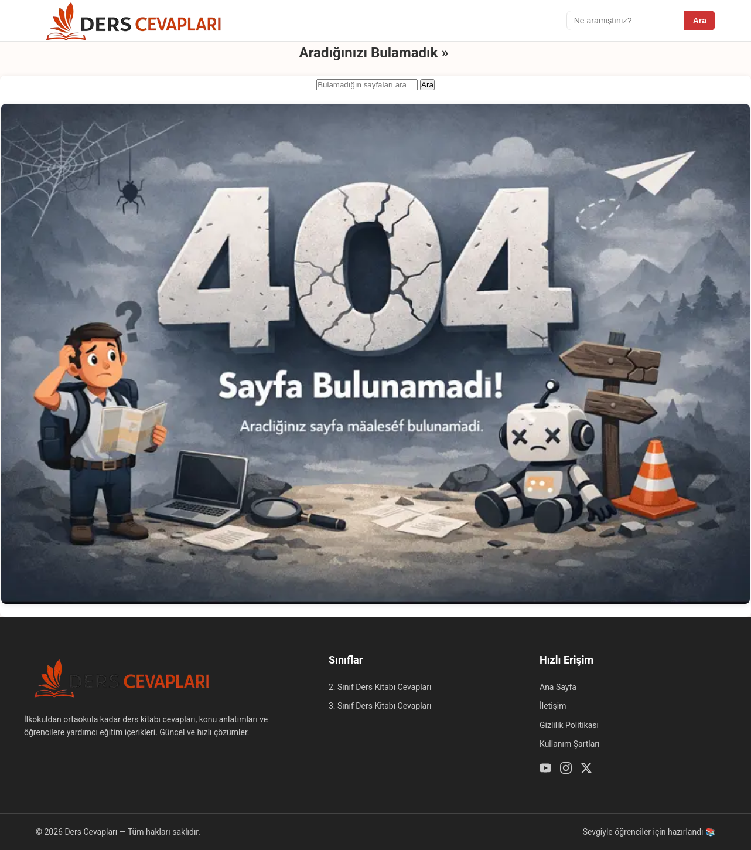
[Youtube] (545, 769)
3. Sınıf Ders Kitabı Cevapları (380, 705)
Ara (699, 20)
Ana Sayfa (558, 687)
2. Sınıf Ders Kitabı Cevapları (380, 687)
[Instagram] (566, 769)
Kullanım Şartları (570, 744)
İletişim (553, 705)
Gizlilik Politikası (569, 725)
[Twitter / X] (586, 769)
